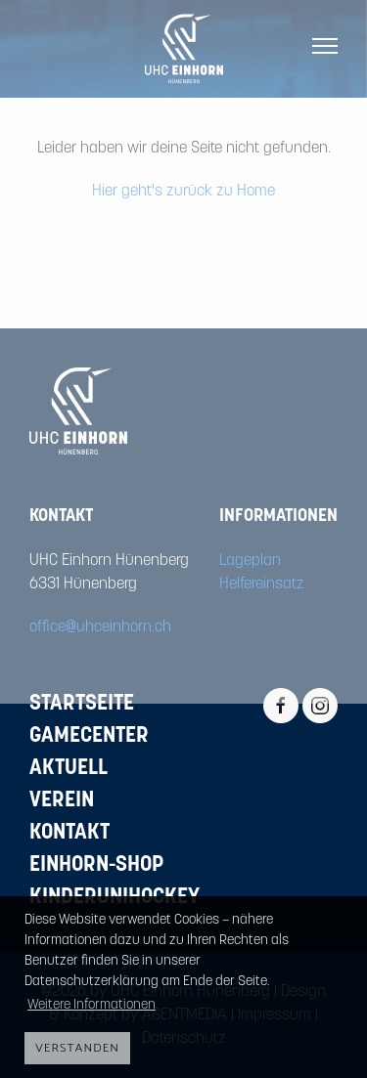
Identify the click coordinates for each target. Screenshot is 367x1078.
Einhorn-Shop (96, 865)
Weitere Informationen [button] (91, 1005)
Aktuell (68, 768)
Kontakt (69, 833)
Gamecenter (89, 736)
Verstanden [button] (77, 1048)
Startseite (81, 704)
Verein (61, 801)
